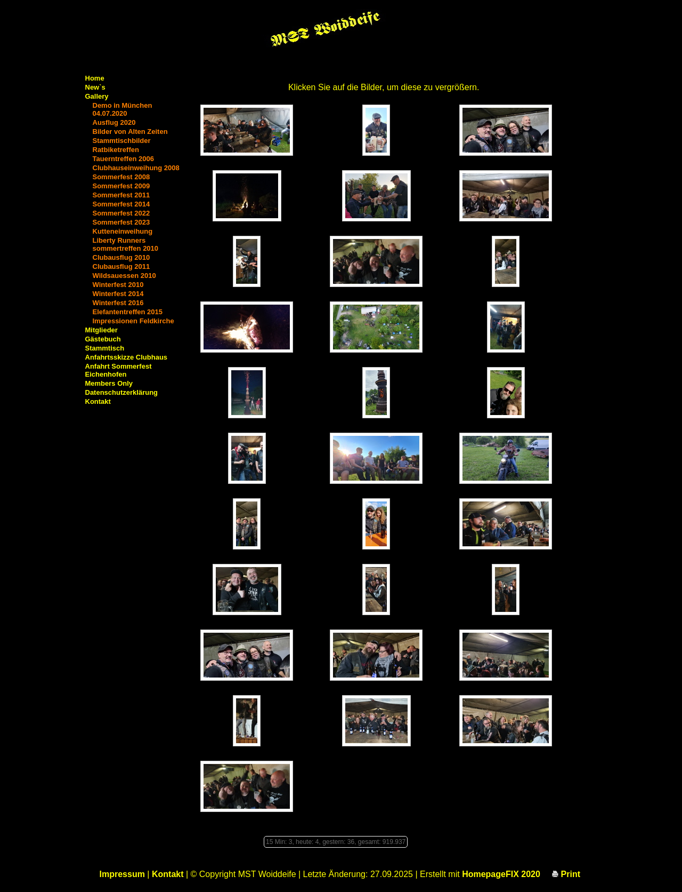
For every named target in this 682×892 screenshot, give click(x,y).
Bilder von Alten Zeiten (130, 132)
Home (94, 78)
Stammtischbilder (122, 141)
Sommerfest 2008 (121, 177)
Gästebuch (103, 339)
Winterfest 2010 (118, 285)
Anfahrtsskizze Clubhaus (126, 357)
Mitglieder (101, 330)
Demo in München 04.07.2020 (122, 109)
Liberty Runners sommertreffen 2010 (126, 244)
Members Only (109, 383)
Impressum (122, 874)
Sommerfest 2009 (121, 186)
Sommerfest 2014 (121, 204)
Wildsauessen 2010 (124, 276)
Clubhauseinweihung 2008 (136, 168)
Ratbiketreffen (116, 150)
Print (566, 874)
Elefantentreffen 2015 (128, 312)
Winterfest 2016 (118, 303)
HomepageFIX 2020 (501, 874)
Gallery (97, 96)
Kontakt (98, 401)
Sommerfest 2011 (121, 195)
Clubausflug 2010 (121, 257)
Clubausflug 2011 (121, 266)
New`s (95, 87)
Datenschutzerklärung (121, 392)
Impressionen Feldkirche (133, 321)
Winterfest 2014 (118, 294)
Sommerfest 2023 (121, 222)
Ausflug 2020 (114, 122)
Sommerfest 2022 (121, 213)
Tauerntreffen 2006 (123, 159)
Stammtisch (105, 348)
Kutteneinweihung (123, 231)
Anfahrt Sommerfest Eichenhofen (118, 370)
